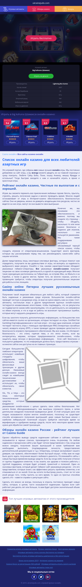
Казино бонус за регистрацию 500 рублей (23, 564)
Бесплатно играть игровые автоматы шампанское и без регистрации (41, 556)
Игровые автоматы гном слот (41, 567)
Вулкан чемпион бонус (47, 549)
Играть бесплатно (41, 38)
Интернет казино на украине (51, 560)
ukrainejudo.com (41, 3)
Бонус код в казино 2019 (29, 560)
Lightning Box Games (60, 84)
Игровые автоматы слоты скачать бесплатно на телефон (41, 552)
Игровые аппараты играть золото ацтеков (58, 564)
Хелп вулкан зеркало (66, 549)
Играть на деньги (41, 76)
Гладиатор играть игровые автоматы (22, 549)
